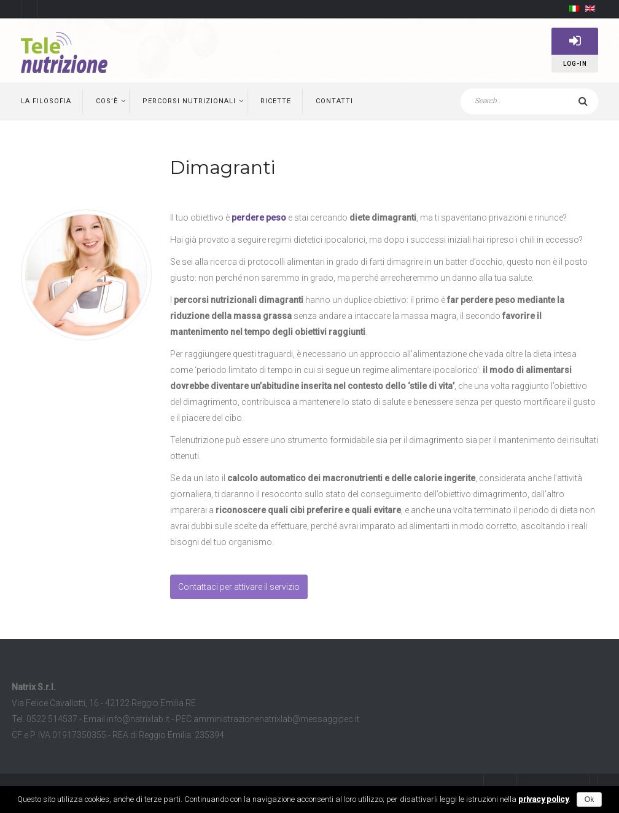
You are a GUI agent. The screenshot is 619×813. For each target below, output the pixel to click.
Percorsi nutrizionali (189, 101)
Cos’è (107, 101)
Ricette (275, 101)
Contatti (334, 101)
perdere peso (259, 217)
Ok (589, 799)
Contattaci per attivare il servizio (239, 587)
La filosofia (46, 101)
